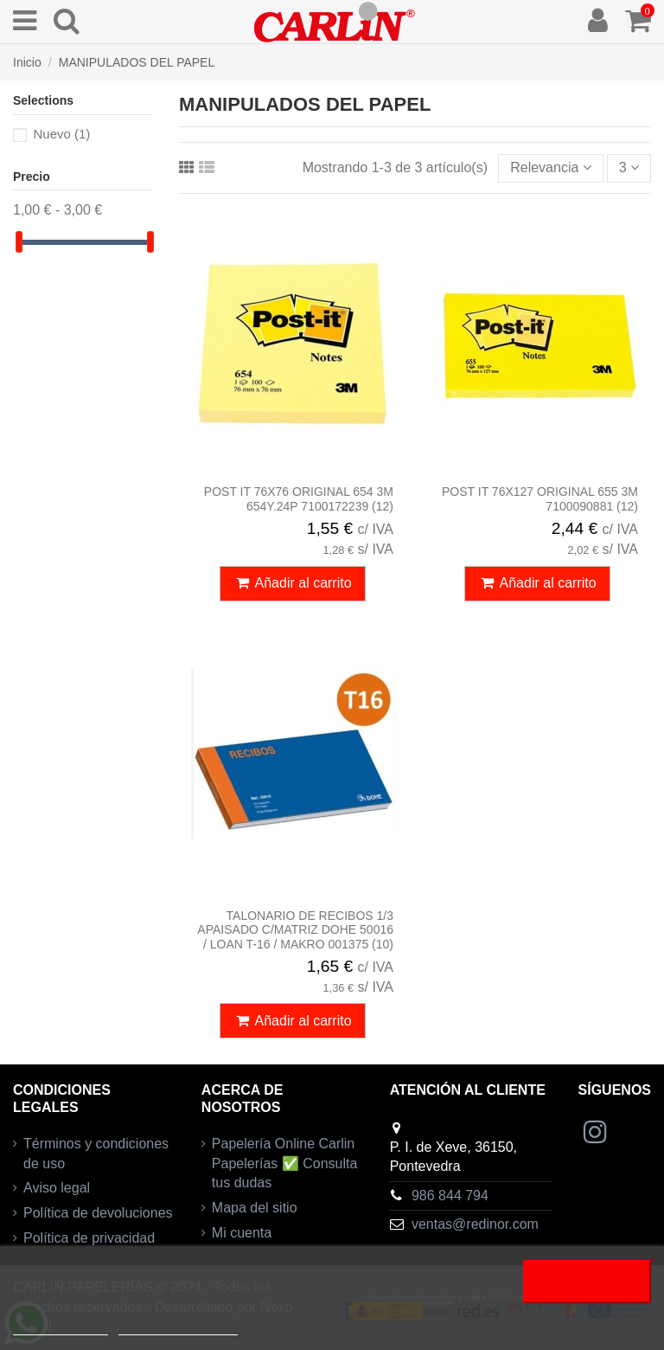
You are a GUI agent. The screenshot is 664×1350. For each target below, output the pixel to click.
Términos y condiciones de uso (96, 1153)
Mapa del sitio (254, 1207)
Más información (60, 1327)
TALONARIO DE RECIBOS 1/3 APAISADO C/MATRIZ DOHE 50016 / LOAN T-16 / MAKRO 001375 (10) (295, 930)
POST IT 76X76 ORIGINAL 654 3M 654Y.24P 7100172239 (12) (298, 499)
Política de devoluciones (98, 1212)
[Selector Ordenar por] (550, 168)
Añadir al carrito (292, 582)
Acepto (587, 1281)
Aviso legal (56, 1187)
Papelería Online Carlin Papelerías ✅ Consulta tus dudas (285, 1163)
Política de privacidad (89, 1238)
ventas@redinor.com (475, 1224)
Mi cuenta (241, 1232)
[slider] (19, 242)
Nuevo (61, 133)
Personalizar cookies (178, 1327)
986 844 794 (450, 1195)
